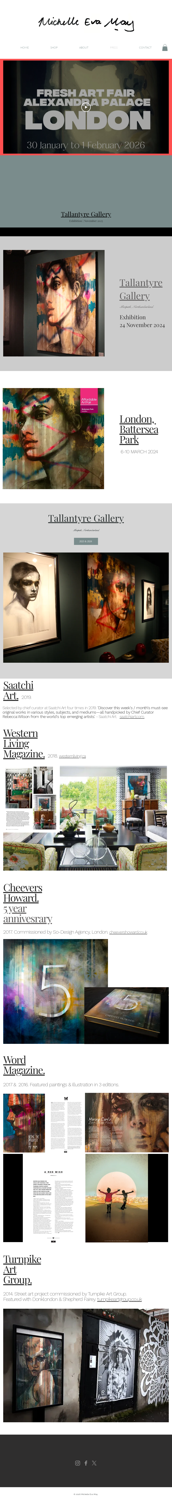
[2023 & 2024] (86, 541)
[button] (165, 47)
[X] (94, 1463)
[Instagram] (77, 1463)
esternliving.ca (74, 756)
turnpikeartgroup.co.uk (119, 1299)
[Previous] (19, 231)
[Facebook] (86, 1463)
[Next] (153, 231)
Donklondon (45, 1299)
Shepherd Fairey (79, 1299)
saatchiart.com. (132, 716)
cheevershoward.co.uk (128, 932)
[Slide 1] (86, 227)
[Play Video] (86, 107)
